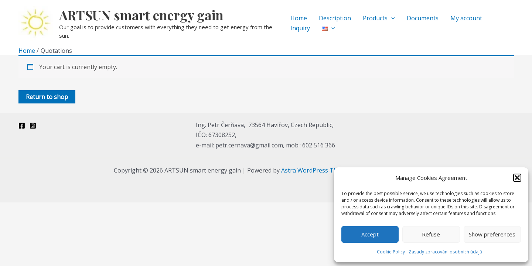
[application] (391, 18)
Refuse (431, 234)
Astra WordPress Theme (315, 170)
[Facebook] (21, 125)
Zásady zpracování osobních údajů (445, 252)
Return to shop (47, 97)
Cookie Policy (391, 252)
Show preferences (492, 234)
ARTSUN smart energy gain (141, 15)
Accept (370, 234)
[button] (517, 177)
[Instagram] (33, 125)
